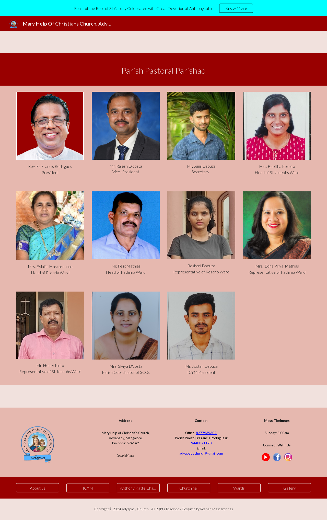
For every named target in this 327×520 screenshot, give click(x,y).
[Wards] (239, 487)
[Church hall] (189, 487)
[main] (163, 69)
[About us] (37, 487)
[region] (163, 8)
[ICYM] (88, 487)
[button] (138, 487)
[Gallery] (289, 487)
